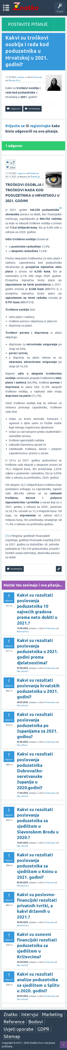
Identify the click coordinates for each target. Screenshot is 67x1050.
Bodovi (35, 1021)
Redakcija (34, 173)
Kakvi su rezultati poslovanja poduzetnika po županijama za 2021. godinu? (37, 725)
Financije (38, 77)
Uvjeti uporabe (19, 1029)
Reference (14, 1021)
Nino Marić (22, 745)
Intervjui (29, 1014)
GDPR (43, 1029)
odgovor (22, 173)
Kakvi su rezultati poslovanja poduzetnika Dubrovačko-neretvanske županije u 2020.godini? (35, 770)
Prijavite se (15, 126)
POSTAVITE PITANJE (28, 24)
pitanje (21, 77)
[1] (7, 535)
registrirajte (40, 126)
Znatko (11, 1014)
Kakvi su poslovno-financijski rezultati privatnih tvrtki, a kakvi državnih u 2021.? (37, 906)
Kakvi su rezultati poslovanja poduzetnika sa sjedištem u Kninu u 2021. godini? (37, 866)
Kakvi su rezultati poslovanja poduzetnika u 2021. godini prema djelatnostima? (37, 651)
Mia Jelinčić (22, 671)
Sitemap (12, 1036)
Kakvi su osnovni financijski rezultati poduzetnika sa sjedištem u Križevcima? (37, 945)
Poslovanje (50, 628)
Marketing (52, 1014)
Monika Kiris (14, 80)
